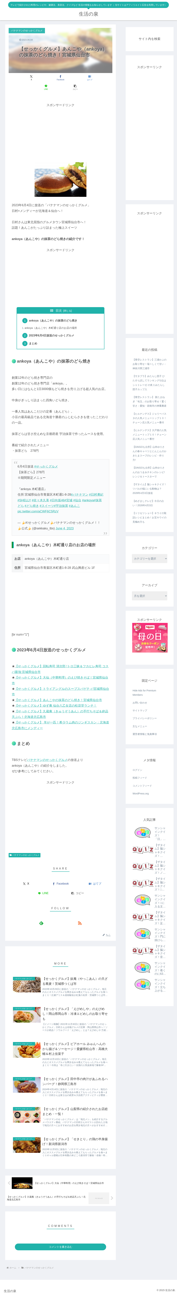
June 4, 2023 (65, 520)
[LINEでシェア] (78, 78)
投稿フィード (140, 777)
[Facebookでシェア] (43, 78)
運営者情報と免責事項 (145, 734)
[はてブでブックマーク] (60, 78)
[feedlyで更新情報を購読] (56, 915)
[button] (95, 78)
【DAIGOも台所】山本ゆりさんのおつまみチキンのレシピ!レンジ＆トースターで (149, 472)
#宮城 (68, 492)
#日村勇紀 (96, 487)
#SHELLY (24, 492)
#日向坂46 (57, 492)
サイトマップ (140, 710)
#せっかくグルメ (46, 458)
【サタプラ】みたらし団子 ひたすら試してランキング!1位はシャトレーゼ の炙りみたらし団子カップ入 (149, 383)
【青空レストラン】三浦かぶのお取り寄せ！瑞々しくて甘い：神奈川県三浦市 (149, 364)
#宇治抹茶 (61, 498)
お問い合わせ (140, 702)
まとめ (34, 335)
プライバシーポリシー (145, 718)
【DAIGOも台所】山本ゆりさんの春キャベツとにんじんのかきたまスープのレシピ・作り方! (149, 453)
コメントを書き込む (60, 1245)
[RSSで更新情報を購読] (64, 915)
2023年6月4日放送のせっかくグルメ (52, 327)
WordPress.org (141, 793)
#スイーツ (47, 498)
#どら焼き (32, 498)
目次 (59, 301)
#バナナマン (79, 487)
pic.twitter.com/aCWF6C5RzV (38, 503)
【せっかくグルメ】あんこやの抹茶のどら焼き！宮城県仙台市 (58, 692)
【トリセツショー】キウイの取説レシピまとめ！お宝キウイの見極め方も (149, 517)
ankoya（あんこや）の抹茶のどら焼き (54, 311)
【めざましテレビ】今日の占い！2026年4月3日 (148, 503)
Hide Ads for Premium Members (144, 692)
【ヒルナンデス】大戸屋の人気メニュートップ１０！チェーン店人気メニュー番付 (149, 434)
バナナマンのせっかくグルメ (47, 752)
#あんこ (74, 498)
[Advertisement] (60, 122)
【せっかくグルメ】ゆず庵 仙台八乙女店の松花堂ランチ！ (56, 698)
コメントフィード (142, 785)
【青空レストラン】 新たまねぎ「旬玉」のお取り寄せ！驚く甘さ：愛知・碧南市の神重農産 (149, 401)
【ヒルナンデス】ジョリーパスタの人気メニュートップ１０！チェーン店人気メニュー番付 (149, 418)
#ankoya (88, 492)
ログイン (137, 770)
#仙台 (77, 492)
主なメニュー (140, 726)
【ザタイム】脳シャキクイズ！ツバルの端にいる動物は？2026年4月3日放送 (149, 488)
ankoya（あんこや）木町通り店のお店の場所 (51, 319)
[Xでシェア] (25, 78)
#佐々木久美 (40, 492)
